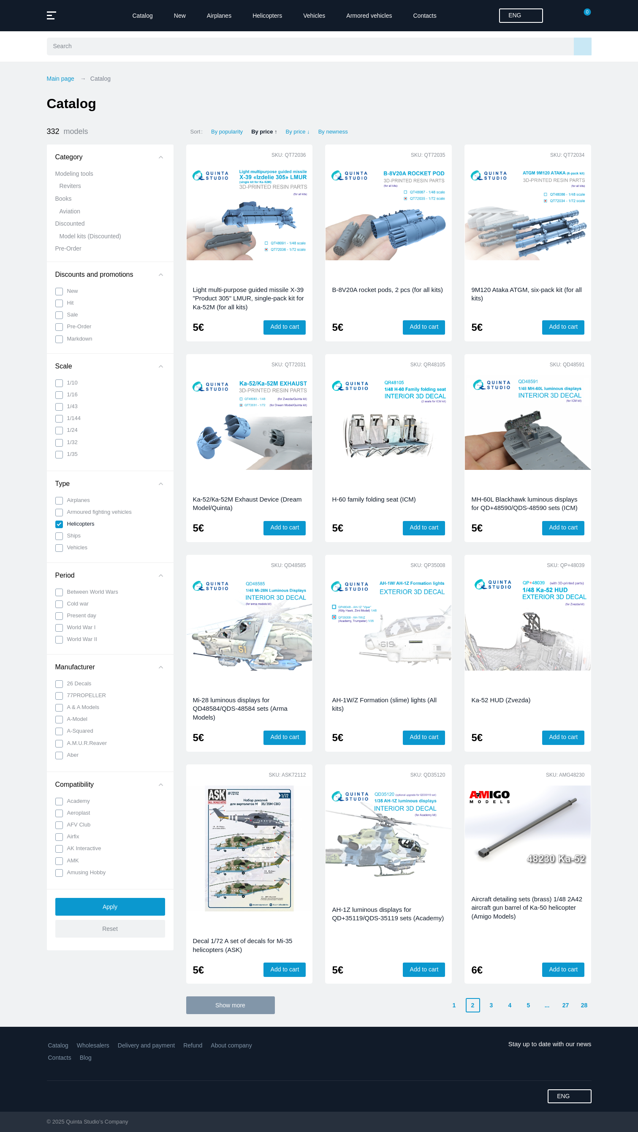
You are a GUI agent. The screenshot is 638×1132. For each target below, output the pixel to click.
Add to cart (285, 326)
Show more (230, 1005)
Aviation (70, 211)
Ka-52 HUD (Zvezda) (500, 700)
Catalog (143, 15)
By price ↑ (264, 131)
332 (67, 132)
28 (584, 1005)
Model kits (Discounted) (90, 236)
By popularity (227, 131)
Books (63, 198)
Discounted (70, 223)
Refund (192, 1045)
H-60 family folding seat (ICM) (373, 499)
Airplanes (219, 15)
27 (565, 1005)
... (547, 1005)
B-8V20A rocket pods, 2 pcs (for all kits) (387, 289)
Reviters (70, 186)
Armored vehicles (369, 15)
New (180, 15)
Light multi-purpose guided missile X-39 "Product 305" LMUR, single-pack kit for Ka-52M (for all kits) (248, 298)
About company (231, 1045)
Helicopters (267, 15)
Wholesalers (93, 1045)
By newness (333, 131)
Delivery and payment (146, 1045)
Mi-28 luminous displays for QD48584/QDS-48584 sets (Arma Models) (240, 708)
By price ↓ (298, 131)
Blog (86, 1057)
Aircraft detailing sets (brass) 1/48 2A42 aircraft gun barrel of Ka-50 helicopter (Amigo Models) (526, 907)
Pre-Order (68, 248)
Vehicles (314, 15)
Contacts (425, 15)
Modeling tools (74, 173)
